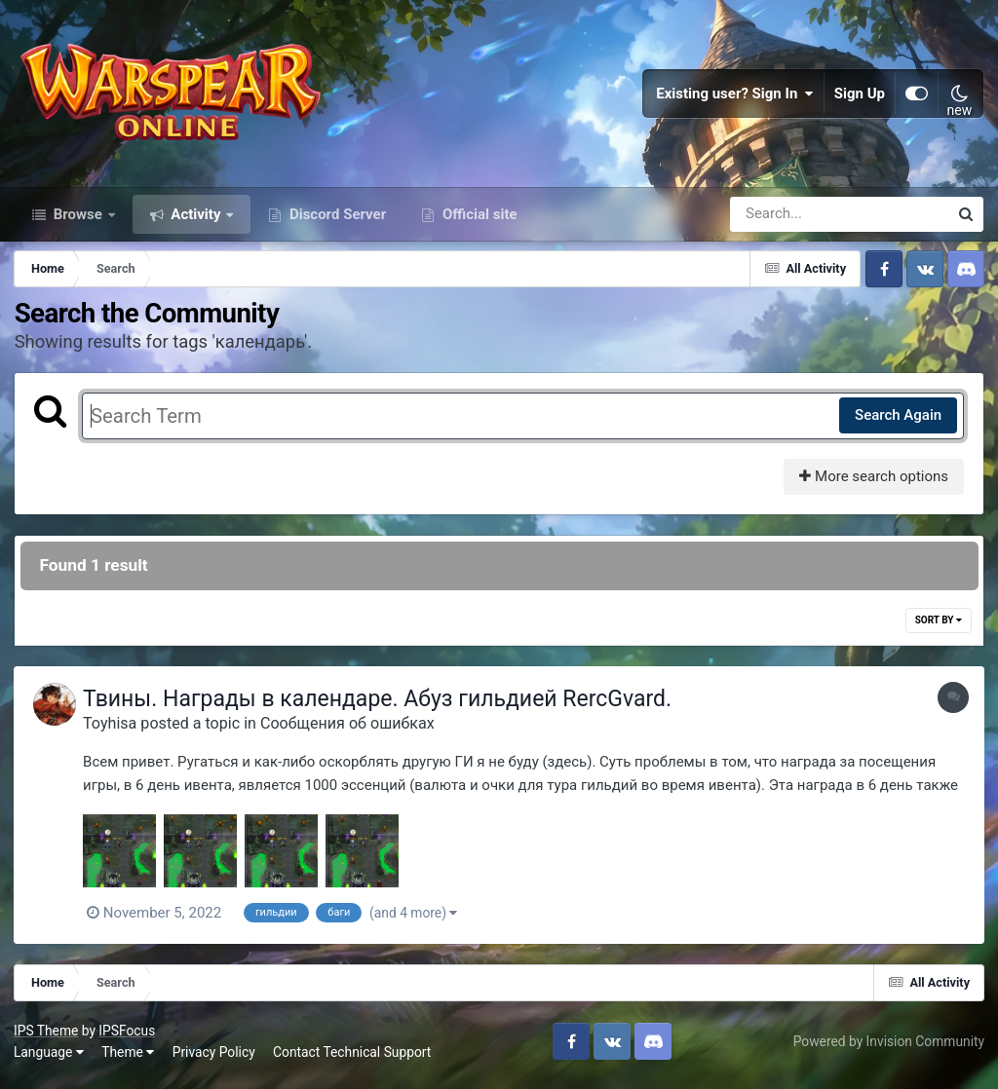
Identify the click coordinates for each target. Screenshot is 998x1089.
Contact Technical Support (353, 1060)
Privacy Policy (214, 1060)
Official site (478, 222)
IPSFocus (127, 1038)
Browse (78, 222)
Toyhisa (114, 732)
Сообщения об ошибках (352, 732)
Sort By (937, 628)
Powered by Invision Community (887, 1049)
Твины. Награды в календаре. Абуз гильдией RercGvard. (382, 708)
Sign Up (859, 97)
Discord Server (336, 222)
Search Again (897, 423)
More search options (872, 485)
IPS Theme (47, 1038)
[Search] (783, 222)
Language (50, 1060)
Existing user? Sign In (735, 97)
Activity (196, 222)
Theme (128, 1060)
